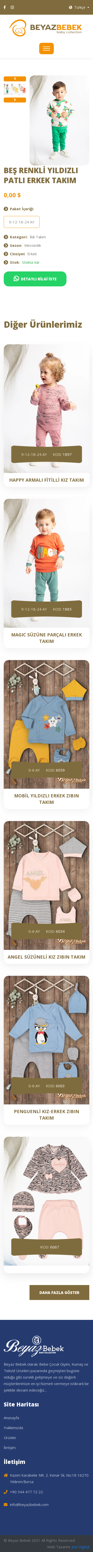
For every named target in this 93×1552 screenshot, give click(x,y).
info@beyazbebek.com (29, 1504)
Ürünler (10, 1437)
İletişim (10, 1447)
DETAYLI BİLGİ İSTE (35, 279)
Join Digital (80, 1546)
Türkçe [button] (77, 7)
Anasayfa (11, 1417)
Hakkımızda (13, 1427)
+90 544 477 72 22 (26, 1491)
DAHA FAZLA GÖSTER (59, 1292)
